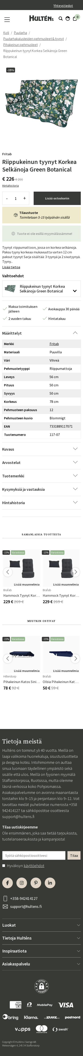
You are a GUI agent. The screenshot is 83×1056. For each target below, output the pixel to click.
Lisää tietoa (11, 267)
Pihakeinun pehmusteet (20, 44)
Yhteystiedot (63, 5)
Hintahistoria (10, 186)
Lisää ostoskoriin (57, 198)
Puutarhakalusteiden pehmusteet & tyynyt (33, 38)
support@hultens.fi (18, 816)
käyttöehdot (34, 865)
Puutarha (20, 32)
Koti (6, 32)
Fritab (7, 154)
